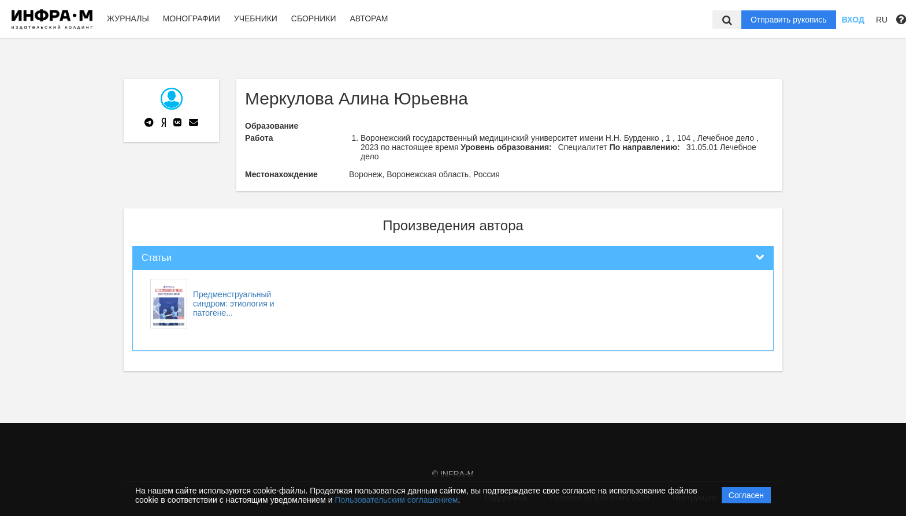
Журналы (128, 18)
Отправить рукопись (789, 19)
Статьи (157, 258)
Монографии (191, 18)
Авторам (369, 18)
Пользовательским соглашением (396, 499)
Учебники (255, 18)
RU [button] (882, 19)
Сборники (313, 18)
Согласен (746, 495)
